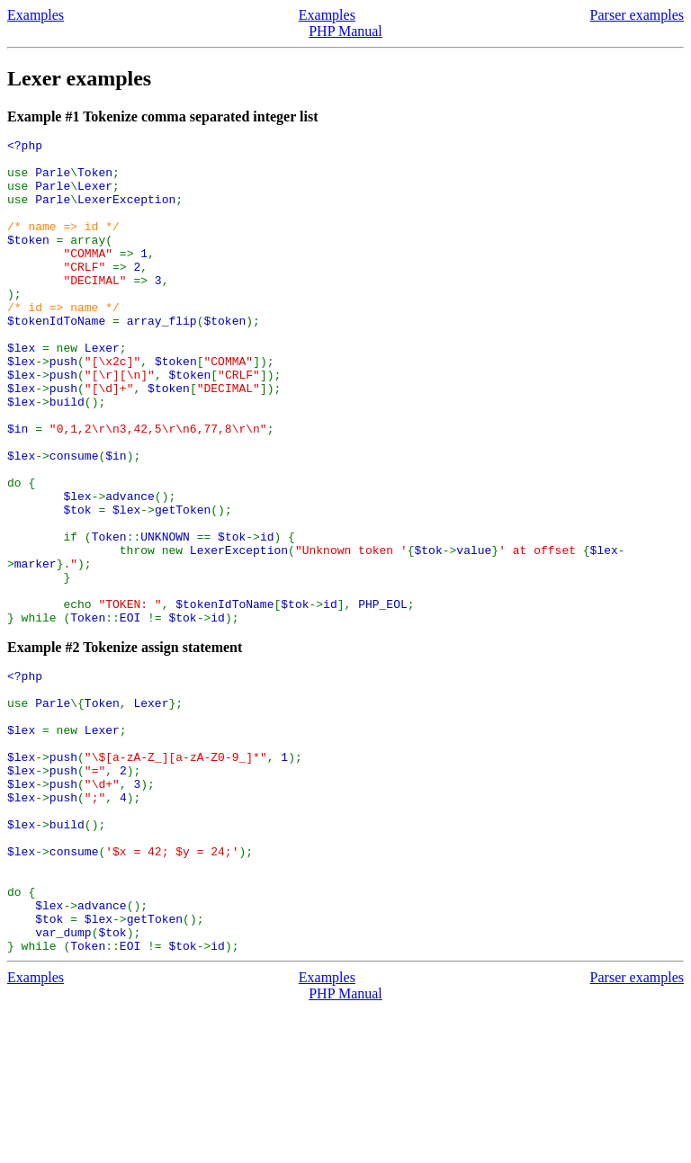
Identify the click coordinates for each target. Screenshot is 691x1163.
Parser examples (637, 14)
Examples (35, 14)
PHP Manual (345, 31)
